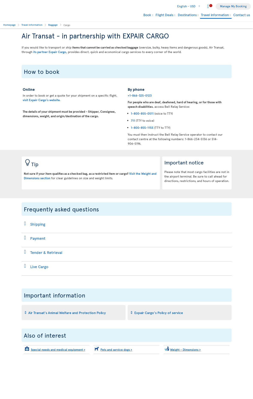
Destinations (187, 14)
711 (133, 120)
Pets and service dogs (116, 349)
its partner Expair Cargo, (50, 52)
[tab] (74, 312)
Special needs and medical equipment (58, 349)
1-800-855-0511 (142, 113)
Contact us (241, 14)
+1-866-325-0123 (140, 95)
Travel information (215, 15)
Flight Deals (164, 14)
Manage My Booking (233, 6)
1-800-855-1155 (142, 128)
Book (147, 14)
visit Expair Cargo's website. (41, 100)
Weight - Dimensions (185, 349)
